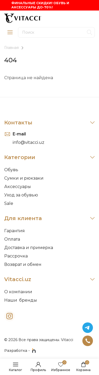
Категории (49, 157)
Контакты (49, 122)
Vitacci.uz (49, 279)
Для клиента (49, 218)
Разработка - (20, 350)
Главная (11, 47)
